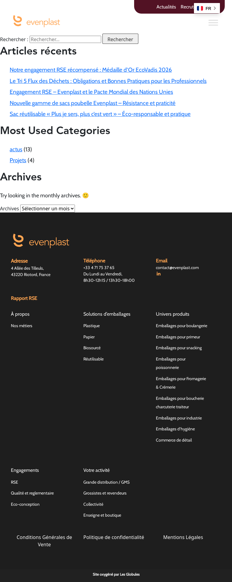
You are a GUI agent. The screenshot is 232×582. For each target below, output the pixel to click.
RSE (14, 482)
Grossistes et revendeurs (105, 493)
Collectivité (93, 504)
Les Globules (130, 574)
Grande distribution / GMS (106, 482)
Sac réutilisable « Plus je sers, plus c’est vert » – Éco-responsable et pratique (100, 113)
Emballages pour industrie (179, 418)
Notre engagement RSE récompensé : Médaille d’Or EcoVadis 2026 (91, 69)
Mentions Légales (183, 537)
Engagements (25, 470)
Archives (9, 208)
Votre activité (96, 470)
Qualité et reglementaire (32, 493)
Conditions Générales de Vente (44, 541)
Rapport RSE (24, 298)
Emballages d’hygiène (175, 429)
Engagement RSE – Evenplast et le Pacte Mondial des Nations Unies (91, 91)
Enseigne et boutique (102, 515)
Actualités (166, 7)
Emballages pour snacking (179, 347)
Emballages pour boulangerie (181, 325)
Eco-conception (25, 504)
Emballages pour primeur (178, 337)
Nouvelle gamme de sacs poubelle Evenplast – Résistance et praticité (93, 103)
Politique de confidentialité (113, 537)
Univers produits (172, 314)
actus (16, 149)
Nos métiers (21, 325)
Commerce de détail (174, 440)
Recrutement (194, 7)
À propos (20, 314)
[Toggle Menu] (213, 22)
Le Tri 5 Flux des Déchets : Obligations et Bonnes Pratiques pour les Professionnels (108, 80)
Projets (18, 160)
